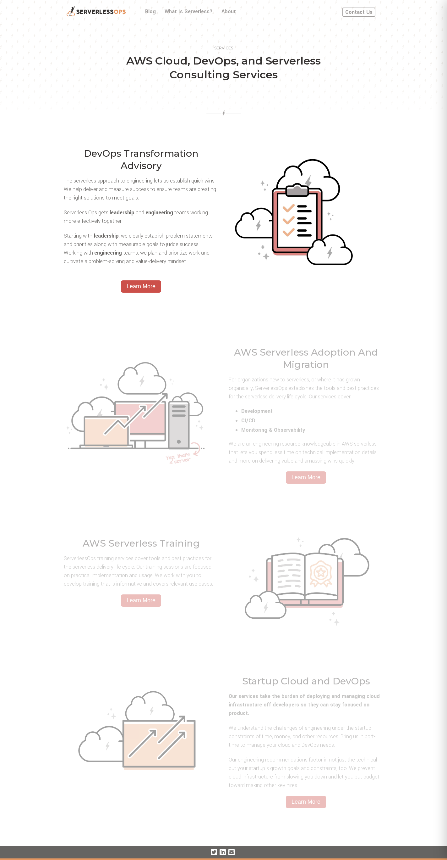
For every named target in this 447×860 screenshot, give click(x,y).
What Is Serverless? (189, 11)
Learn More (141, 286)
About (228, 11)
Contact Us (359, 12)
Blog (150, 11)
